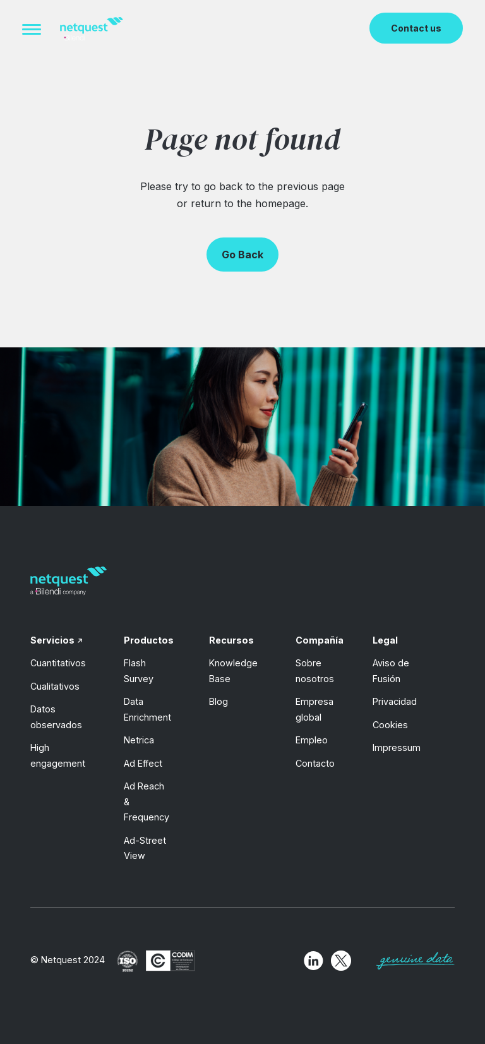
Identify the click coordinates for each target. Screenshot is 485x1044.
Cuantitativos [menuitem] (58, 662)
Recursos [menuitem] (231, 640)
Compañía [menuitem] (320, 640)
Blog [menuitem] (218, 701)
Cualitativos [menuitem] (55, 686)
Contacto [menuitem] (315, 763)
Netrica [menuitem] (139, 740)
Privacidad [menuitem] (395, 701)
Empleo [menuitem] (312, 740)
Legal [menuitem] (385, 640)
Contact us (416, 28)
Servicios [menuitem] (52, 640)
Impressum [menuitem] (397, 747)
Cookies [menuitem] (390, 724)
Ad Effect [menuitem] (143, 763)
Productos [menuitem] (149, 640)
